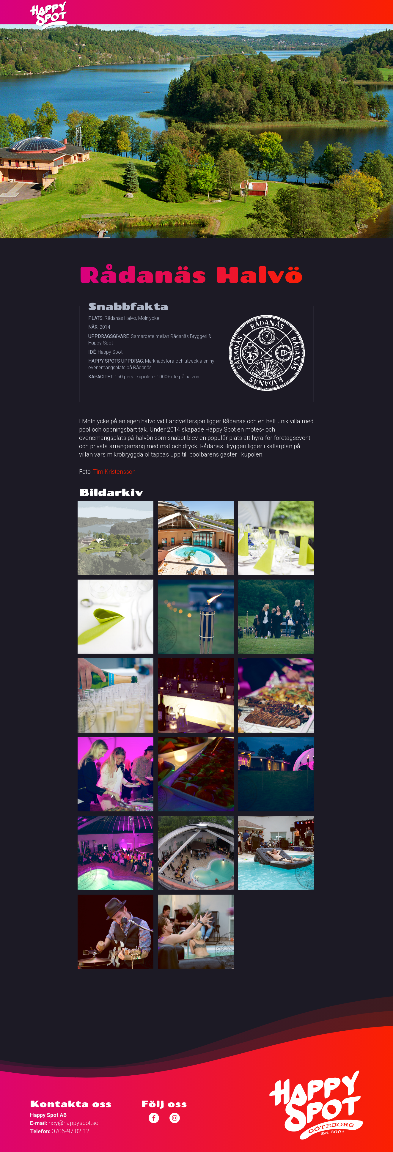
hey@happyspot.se (73, 1122)
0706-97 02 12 (70, 1131)
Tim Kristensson (114, 471)
